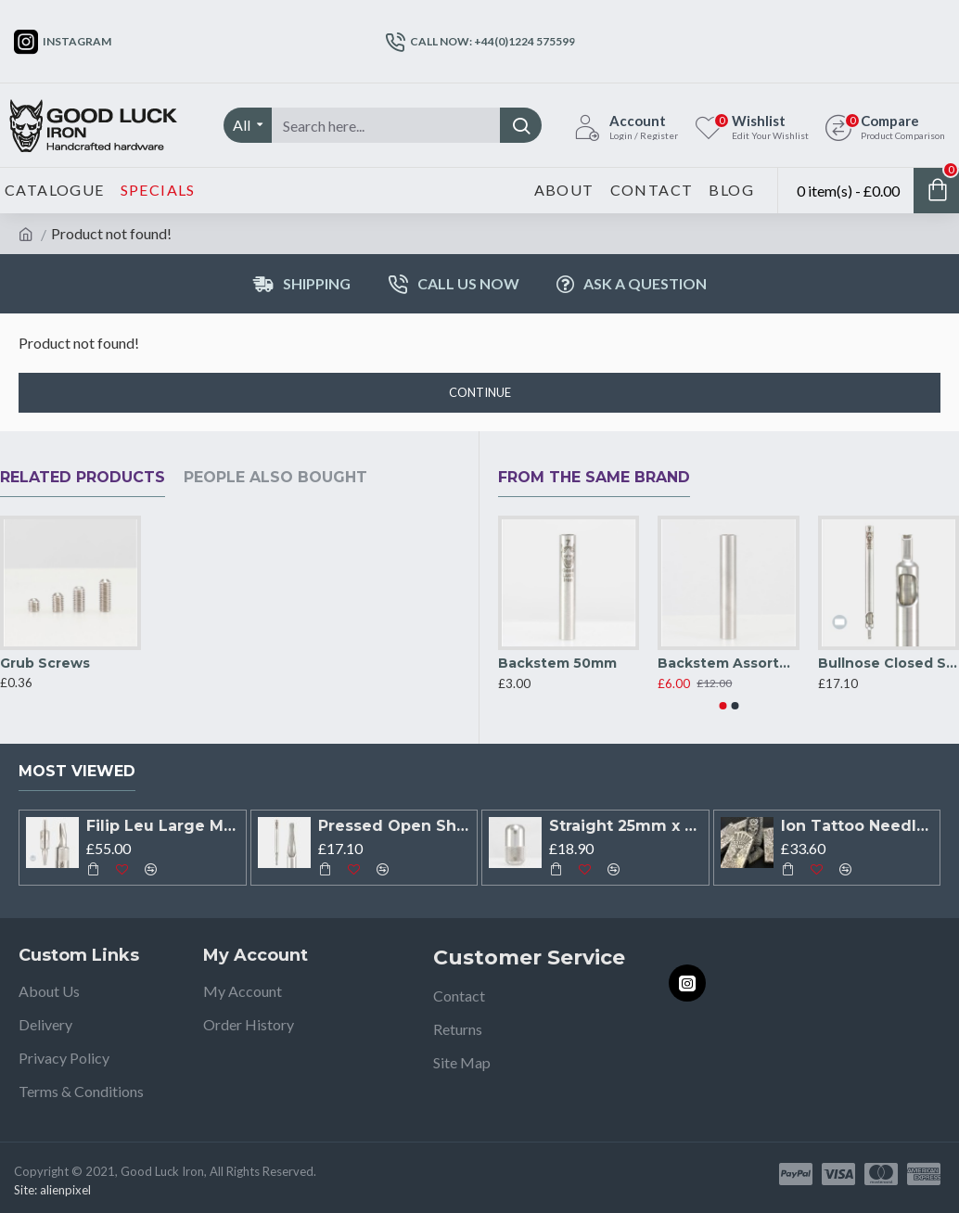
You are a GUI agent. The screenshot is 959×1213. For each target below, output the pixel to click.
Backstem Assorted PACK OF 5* (728, 663)
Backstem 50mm (557, 663)
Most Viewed (77, 771)
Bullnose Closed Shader (888, 663)
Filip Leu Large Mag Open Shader (162, 826)
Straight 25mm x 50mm (625, 826)
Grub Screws (45, 663)
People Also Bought (275, 477)
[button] (722, 705)
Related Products (82, 477)
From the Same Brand (594, 477)
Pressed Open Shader (394, 826)
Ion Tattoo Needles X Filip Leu (857, 826)
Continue (480, 392)
